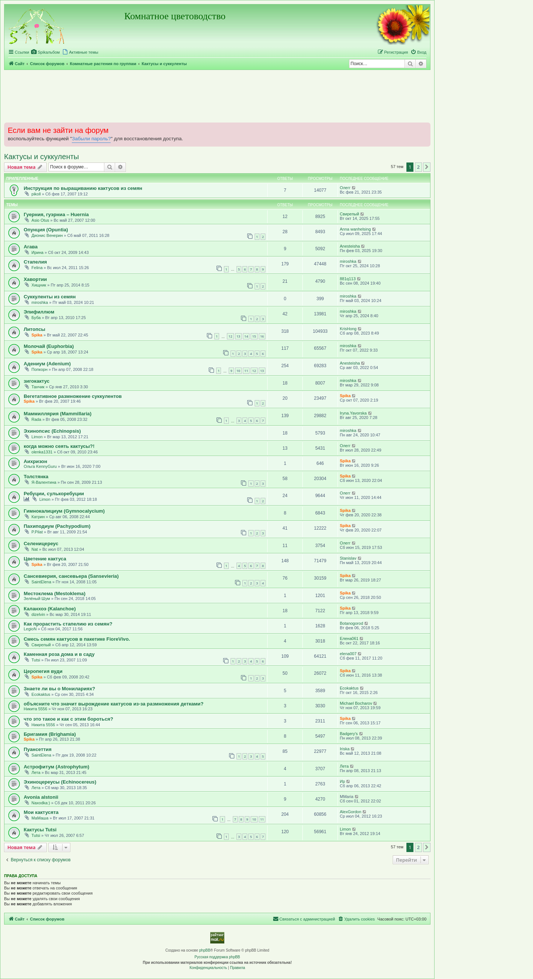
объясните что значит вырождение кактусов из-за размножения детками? (114, 704)
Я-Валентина (43, 482)
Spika (36, 335)
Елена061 (349, 638)
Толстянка (36, 476)
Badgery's (349, 733)
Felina (37, 267)
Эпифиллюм (39, 312)
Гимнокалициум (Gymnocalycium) (64, 511)
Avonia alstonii (41, 797)
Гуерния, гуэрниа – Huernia (56, 214)
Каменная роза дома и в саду (59, 654)
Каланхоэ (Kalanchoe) (50, 608)
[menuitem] (45, 52)
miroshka (348, 261)
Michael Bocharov (356, 703)
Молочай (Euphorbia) (49, 346)
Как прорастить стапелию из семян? (68, 624)
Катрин (38, 516)
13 (238, 336)
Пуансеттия (37, 749)
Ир (342, 781)
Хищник (38, 285)
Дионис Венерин (47, 235)
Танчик (37, 387)
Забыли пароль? (91, 138)
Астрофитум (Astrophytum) (56, 767)
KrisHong (348, 328)
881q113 (348, 278)
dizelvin (38, 614)
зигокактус (37, 381)
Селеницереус (41, 543)
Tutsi (35, 660)
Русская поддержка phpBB (217, 957)
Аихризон (35, 461)
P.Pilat (37, 532)
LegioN (30, 629)
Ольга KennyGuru (40, 466)
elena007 (348, 653)
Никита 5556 (35, 709)
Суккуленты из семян (50, 296)
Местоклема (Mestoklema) (55, 593)
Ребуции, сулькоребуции (54, 493)
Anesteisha (350, 246)
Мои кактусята (41, 812)
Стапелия (35, 262)
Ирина (37, 252)
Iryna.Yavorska (353, 413)
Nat (34, 549)
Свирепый (349, 214)
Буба (36, 317)
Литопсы (34, 329)
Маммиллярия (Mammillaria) (57, 413)
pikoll (36, 194)
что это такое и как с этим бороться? (68, 719)
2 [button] (418, 167)
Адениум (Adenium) (47, 363)
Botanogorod (351, 623)
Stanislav (348, 558)
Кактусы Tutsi (40, 829)
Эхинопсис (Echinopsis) (52, 431)
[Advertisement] (217, 96)
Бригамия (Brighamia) (50, 734)
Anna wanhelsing (355, 229)
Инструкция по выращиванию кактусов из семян (83, 188)
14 (246, 336)
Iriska (344, 749)
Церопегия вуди (43, 671)
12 (230, 336)
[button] (426, 166)
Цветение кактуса (45, 558)
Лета (35, 772)
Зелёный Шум (37, 598)
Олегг (345, 187)
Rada (36, 419)
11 (246, 370)
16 (262, 336)
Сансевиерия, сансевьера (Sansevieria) (71, 576)
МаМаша (39, 818)
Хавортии (35, 279)
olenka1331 (42, 452)
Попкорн (39, 369)
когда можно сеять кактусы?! (59, 446)
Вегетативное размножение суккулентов (73, 396)
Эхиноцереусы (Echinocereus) (60, 782)
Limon (37, 437)
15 (254, 336)
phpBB (204, 950)
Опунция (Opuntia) (46, 229)
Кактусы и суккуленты (41, 156)
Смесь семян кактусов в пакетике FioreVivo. (77, 639)
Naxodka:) (40, 803)
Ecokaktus (40, 694)
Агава (31, 246)
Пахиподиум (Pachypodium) (57, 526)
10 (238, 370)
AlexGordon (350, 811)
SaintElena (41, 582)
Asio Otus (40, 220)
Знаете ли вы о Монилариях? (59, 688)
